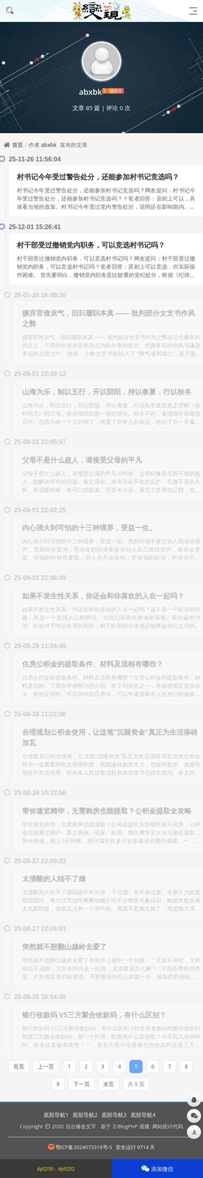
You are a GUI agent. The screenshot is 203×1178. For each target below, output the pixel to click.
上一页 (46, 1064)
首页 (17, 144)
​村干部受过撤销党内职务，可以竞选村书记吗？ (91, 244)
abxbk (49, 144)
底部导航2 (85, 1114)
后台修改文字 (80, 1126)
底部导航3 (114, 1114)
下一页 (81, 1081)
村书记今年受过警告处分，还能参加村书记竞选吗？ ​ (99, 176)
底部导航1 (56, 1114)
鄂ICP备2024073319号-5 (80, 1147)
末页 (108, 1081)
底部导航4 (143, 1114)
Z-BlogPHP (125, 1126)
